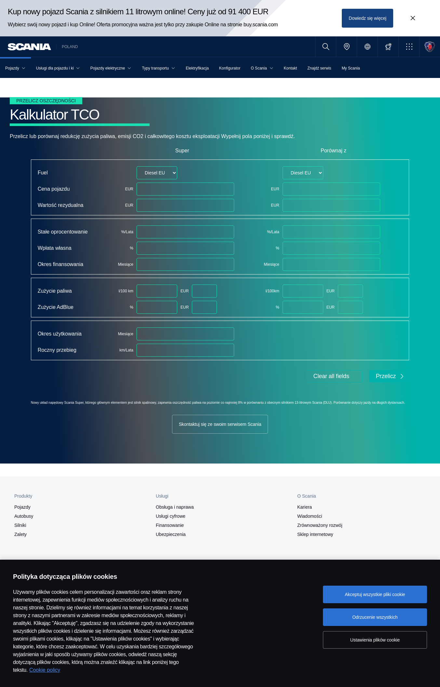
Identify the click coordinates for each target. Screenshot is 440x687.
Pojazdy (22, 507)
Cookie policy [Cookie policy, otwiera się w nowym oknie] (44, 670)
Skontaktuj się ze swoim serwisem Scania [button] (220, 424)
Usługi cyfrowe (170, 516)
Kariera (304, 507)
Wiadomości (309, 516)
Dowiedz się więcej (367, 18)
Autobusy (23, 516)
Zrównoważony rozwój (319, 525)
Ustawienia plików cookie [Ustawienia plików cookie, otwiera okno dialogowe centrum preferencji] (375, 639)
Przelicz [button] (390, 376)
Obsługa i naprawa (175, 507)
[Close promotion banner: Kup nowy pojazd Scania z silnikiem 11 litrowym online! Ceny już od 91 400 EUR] (413, 18)
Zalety (20, 534)
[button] (409, 46)
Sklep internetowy (315, 534)
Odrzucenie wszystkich (374, 617)
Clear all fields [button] (331, 376)
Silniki (20, 525)
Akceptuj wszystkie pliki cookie (375, 594)
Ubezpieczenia (171, 534)
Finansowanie (170, 525)
